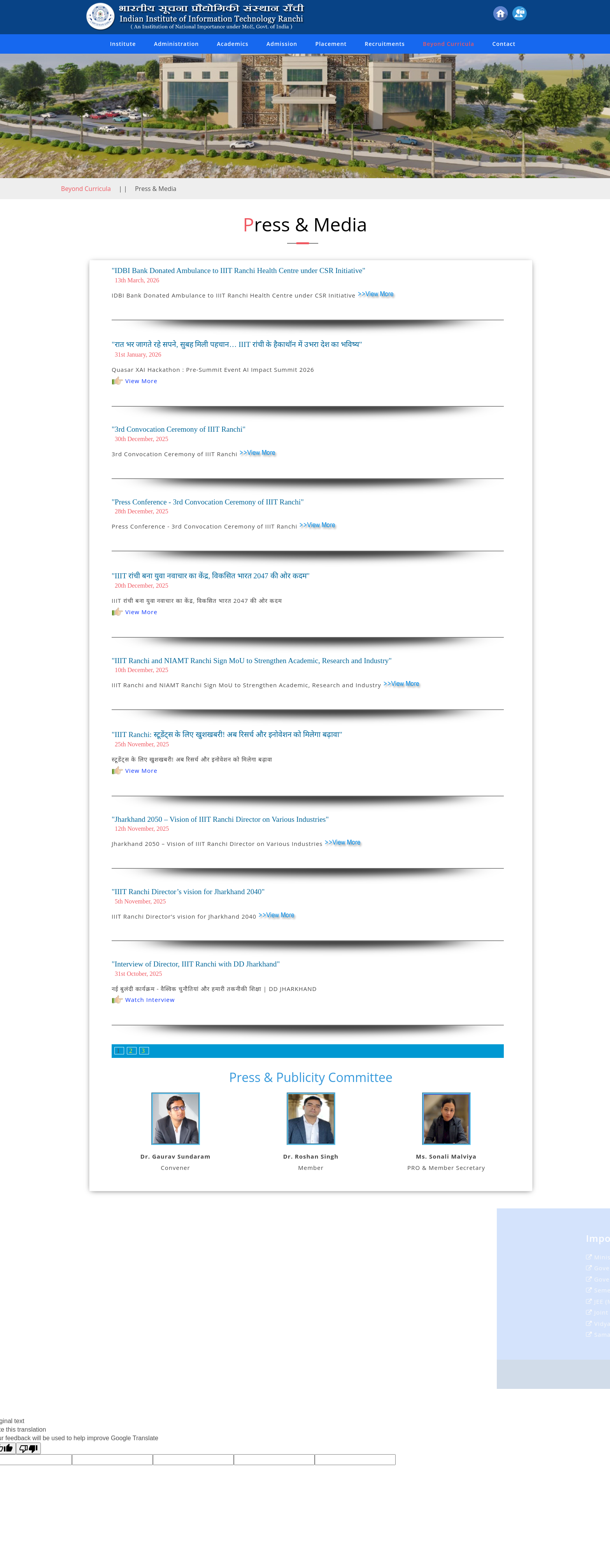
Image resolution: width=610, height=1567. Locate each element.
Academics (232, 43)
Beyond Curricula (448, 43)
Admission (281, 43)
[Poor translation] (28, 1448)
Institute (123, 43)
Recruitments (385, 43)
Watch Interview (143, 999)
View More (135, 381)
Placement (331, 43)
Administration (176, 43)
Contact (504, 43)
